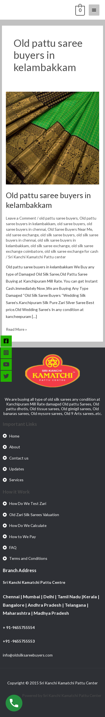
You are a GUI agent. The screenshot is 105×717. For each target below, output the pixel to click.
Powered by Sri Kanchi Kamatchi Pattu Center (62, 695)
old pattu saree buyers (58, 218)
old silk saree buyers (57, 234)
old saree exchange (22, 234)
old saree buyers (71, 223)
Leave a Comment (21, 218)
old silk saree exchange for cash (71, 251)
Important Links (20, 424)
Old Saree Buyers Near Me (70, 229)
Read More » (16, 329)
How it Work (16, 491)
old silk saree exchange (50, 245)
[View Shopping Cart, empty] (79, 10)
